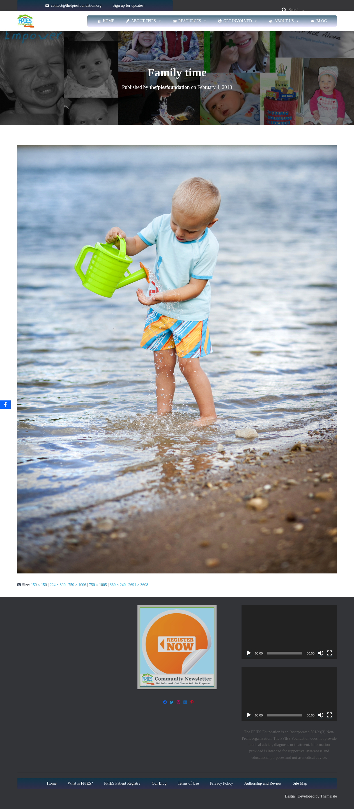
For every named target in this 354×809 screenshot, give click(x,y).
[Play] (249, 653)
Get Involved (241, 21)
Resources (192, 21)
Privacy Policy (221, 783)
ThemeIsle (328, 796)
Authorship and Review (263, 783)
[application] (289, 632)
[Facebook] (5, 404)
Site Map (300, 783)
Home (108, 21)
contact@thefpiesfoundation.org (76, 5)
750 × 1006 (77, 585)
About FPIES (146, 21)
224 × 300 (58, 585)
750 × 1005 (98, 585)
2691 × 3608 (138, 585)
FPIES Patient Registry (122, 783)
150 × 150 (39, 585)
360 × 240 (118, 585)
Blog (321, 21)
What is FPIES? (80, 783)
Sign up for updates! (129, 5)
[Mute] (320, 653)
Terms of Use (188, 783)
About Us (286, 21)
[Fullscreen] (329, 653)
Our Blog (159, 783)
